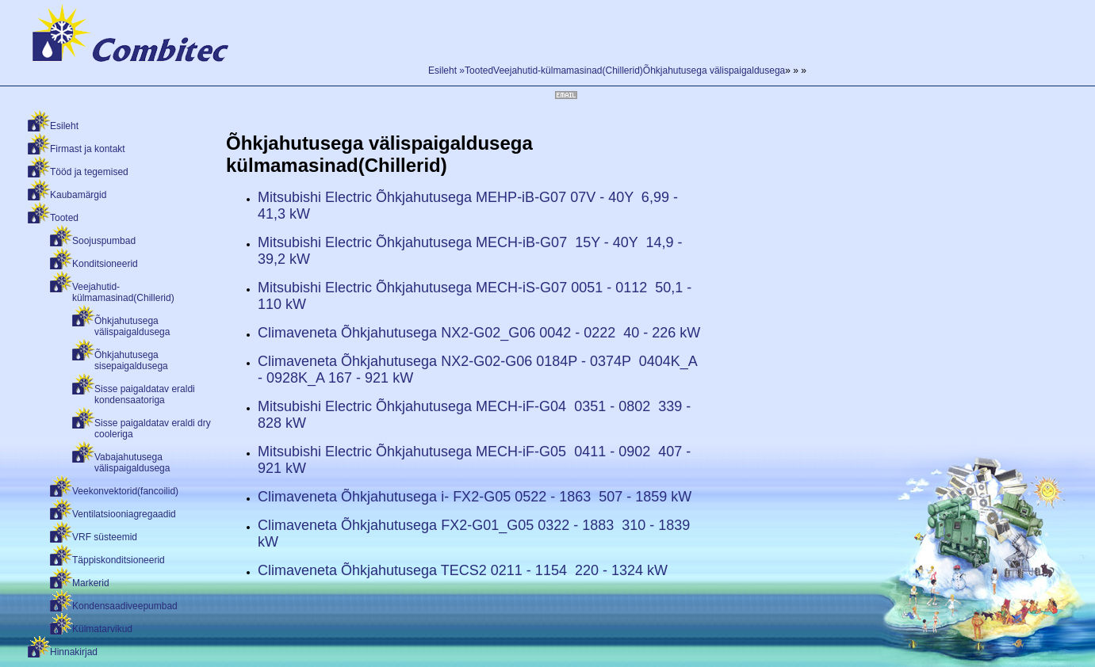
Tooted (64, 217)
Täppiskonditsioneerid (118, 560)
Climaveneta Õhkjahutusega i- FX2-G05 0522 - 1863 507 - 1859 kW (474, 497)
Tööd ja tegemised (89, 171)
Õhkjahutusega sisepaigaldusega (131, 360)
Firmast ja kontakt (87, 148)
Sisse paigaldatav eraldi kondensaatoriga (144, 394)
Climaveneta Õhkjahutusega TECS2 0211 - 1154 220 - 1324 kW (463, 570)
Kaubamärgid (78, 194)
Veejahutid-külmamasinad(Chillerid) (123, 292)
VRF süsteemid (104, 537)
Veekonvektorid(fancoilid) (125, 491)
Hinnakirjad (74, 651)
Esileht (64, 125)
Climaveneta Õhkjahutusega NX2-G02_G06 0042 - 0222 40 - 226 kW (479, 333)
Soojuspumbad (104, 240)
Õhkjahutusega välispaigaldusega (132, 326)
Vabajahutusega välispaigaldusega (132, 463)
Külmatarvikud (102, 629)
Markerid (90, 583)
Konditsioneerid (105, 263)
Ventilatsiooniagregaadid (124, 514)
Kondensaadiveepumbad (125, 606)
